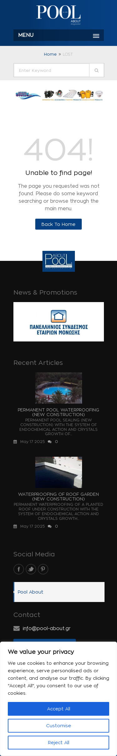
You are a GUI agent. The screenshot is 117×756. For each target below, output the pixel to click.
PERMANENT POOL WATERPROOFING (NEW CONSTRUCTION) (58, 412)
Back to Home (58, 224)
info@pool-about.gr (47, 628)
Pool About (30, 591)
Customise (58, 725)
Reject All (58, 742)
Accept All (58, 708)
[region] (58, 699)
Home (50, 54)
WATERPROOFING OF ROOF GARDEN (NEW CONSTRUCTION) (58, 496)
